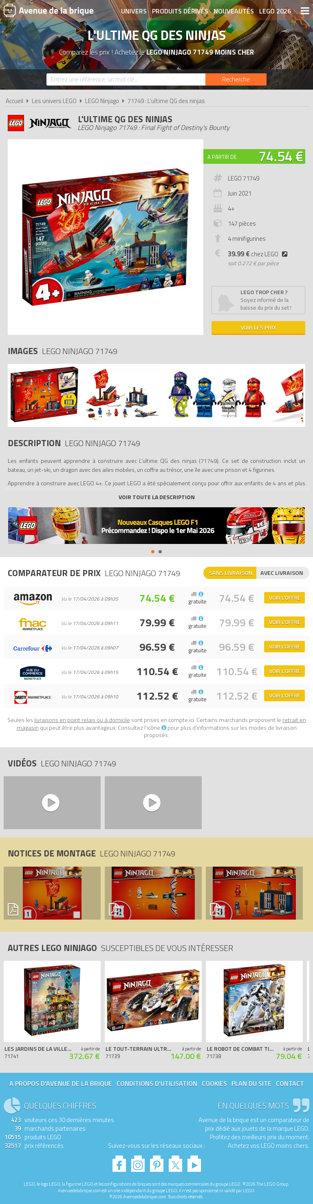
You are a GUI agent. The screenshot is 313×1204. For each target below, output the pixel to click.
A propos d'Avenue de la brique (60, 1083)
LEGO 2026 (275, 11)
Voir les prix (258, 327)
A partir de (222, 157)
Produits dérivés (180, 11)
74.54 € (280, 156)
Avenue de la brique (48, 10)
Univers (134, 11)
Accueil (14, 101)
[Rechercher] (236, 79)
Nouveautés (234, 11)
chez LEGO (259, 254)
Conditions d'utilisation (157, 1083)
